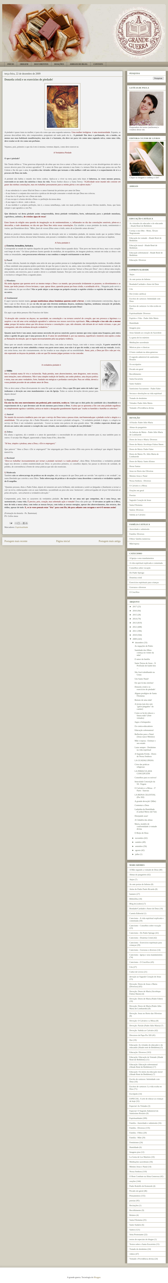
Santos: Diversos (136, 510)
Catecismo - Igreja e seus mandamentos (145, 955)
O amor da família (142, 659)
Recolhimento (135, 374)
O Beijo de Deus (142, 833)
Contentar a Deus (142, 805)
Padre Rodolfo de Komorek (140, 1186)
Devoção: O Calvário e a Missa (142, 1021)
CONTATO (98, 64)
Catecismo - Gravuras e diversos (142, 950)
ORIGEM (24, 64)
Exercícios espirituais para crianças (144, 582)
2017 (135, 606)
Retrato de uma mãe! (143, 700)
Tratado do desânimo (138, 398)
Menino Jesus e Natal (138, 476)
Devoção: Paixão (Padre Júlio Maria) (144, 1025)
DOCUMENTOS (41, 64)
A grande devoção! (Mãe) (145, 801)
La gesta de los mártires (139, 338)
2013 (135, 623)
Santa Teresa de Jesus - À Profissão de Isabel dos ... (145, 665)
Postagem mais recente (15, 541)
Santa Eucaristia (136, 379)
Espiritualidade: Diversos (140, 313)
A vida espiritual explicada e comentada (146, 563)
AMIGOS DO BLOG (78, 64)
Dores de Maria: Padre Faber (141, 449)
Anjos (131, 274)
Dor (131, 1040)
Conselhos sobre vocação (140, 568)
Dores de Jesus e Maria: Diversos (143, 439)
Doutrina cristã (135, 577)
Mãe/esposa (134, 544)
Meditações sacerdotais (139, 342)
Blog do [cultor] (136, 904)
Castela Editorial (136, 913)
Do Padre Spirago (136, 573)
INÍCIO (10, 64)
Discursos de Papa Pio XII (140, 1035)
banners (132, 894)
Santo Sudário (135, 384)
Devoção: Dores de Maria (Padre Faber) (146, 999)
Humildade (134, 323)
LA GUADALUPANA (144, 760)
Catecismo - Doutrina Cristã (141, 938)
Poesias (132, 495)
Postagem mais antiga (110, 541)
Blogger (97, 1277)
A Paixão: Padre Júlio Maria (141, 422)
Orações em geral (136, 490)
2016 (135, 611)
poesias (132, 1200)
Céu (131, 289)
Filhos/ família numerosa (139, 539)
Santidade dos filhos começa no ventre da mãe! (144, 652)
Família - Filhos (136, 1133)
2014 (135, 619)
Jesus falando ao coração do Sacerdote (145, 333)
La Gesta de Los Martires (140, 1157)
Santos (132, 1230)
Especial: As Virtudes (138, 1106)
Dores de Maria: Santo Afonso (142, 461)
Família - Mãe (135, 1137)
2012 (135, 627)
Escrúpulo (133, 1094)
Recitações (133, 1205)
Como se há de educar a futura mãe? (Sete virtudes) (145, 715)
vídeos (132, 1254)
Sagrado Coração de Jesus (140, 500)
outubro (138, 842)
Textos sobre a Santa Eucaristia (142, 1244)
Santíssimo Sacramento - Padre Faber (145, 388)
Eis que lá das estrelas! (144, 683)
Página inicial (63, 541)
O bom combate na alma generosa (143, 352)
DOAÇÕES (59, 64)
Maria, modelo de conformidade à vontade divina (146, 826)
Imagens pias (134, 328)
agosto (138, 850)
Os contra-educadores (144, 726)
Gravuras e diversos (137, 587)
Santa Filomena (135, 505)
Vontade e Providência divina (141, 408)
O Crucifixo (134, 592)
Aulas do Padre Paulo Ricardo (142, 889)
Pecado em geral (136, 369)
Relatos (132, 1215)
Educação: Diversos (137, 260)
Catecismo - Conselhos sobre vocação (145, 925)
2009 (135, 639)
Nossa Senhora (135, 1171)
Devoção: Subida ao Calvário (141, 1030)
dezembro (139, 642)
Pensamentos (134, 1196)
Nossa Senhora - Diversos (140, 481)
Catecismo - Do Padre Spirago (142, 933)
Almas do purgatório (138, 427)
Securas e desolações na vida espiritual (145, 393)
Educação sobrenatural (144, 730)
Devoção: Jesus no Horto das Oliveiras (145, 1013)
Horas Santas (134, 466)
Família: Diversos (136, 534)
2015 (135, 615)
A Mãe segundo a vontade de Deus (143, 870)
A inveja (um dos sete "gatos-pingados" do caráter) (144, 706)
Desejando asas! (141, 816)
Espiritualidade (21, 527)
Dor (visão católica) (137, 294)
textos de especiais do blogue (141, 1239)
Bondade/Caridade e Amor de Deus (144, 284)
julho (137, 854)
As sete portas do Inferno (139, 279)
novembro (139, 838)
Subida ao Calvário (137, 515)
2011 (135, 631)
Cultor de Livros (136, 972)
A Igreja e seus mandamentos (141, 558)
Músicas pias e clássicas (139, 347)
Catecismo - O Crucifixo (139, 962)
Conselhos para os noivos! (146, 777)
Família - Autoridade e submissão (143, 1123)
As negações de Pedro (144, 646)
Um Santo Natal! (142, 679)
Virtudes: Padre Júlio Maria (140, 403)
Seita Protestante (136, 1234)
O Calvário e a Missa (138, 486)
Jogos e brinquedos (143, 722)
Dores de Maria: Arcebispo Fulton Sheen (146, 444)
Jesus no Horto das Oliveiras (141, 471)
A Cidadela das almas (144, 820)
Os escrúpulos (135, 364)
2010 (135, 635)
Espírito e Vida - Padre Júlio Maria (143, 318)
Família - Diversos (137, 1128)
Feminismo (134, 1142)
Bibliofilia (133, 899)
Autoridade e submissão (139, 529)
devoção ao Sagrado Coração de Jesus (145, 977)
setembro (139, 846)
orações (132, 1181)
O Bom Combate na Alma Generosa (144, 1176)
